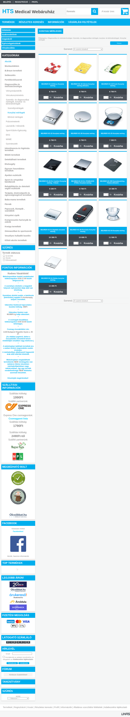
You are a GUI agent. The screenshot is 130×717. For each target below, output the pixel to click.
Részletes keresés (43, 707)
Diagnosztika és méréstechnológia (13, 85)
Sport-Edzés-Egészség (16, 130)
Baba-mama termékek (15, 199)
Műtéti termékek (12, 155)
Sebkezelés (10, 75)
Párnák (8, 204)
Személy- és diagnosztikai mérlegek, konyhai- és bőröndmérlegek (17, 102)
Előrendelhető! (11, 260)
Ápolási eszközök (13, 175)
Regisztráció (20, 707)
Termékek (7, 707)
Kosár (30, 707)
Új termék (9, 256)
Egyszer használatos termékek (14, 170)
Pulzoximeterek (13, 121)
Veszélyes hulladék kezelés (18, 236)
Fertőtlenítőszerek (13, 80)
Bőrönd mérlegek (15, 117)
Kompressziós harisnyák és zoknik (18, 221)
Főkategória (42, 38)
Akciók (8, 258)
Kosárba (58, 97)
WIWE (9, 139)
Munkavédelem (12, 66)
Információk (66, 707)
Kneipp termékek (13, 226)
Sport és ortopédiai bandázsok (14, 181)
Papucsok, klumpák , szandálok (15, 210)
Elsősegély (10, 164)
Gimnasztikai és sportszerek (18, 231)
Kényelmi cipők (12, 215)
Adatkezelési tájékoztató (115, 707)
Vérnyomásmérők (14, 91)
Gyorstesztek (12, 144)
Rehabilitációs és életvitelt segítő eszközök (17, 187)
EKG (8, 135)
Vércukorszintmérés (15, 95)
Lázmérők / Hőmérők (15, 126)
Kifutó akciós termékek (16, 240)
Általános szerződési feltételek (88, 707)
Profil (56, 707)
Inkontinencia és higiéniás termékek (17, 149)
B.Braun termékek (13, 70)
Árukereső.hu (18, 597)
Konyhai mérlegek (16, 112)
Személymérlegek (15, 108)
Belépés (7, 2)
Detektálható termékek (15, 159)
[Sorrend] (88, 49)
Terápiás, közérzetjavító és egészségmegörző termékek (18, 194)
